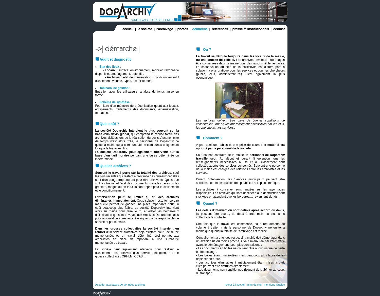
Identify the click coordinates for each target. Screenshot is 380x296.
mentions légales (274, 284)
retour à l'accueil (235, 284)
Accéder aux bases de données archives (120, 284)
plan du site (254, 284)
